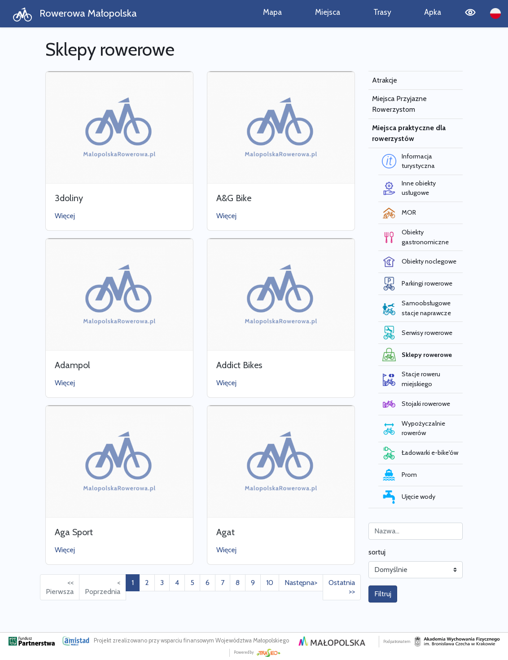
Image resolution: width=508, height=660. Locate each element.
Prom (399, 475)
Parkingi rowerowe (417, 284)
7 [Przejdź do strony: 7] (222, 582)
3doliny (69, 198)
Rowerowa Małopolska (75, 14)
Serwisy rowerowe (417, 333)
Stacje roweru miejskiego (411, 379)
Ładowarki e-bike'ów (420, 453)
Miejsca (327, 12)
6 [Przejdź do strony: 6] (208, 582)
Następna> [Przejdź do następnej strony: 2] (301, 582)
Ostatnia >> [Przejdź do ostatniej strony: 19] (341, 587)
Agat (225, 532)
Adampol (72, 365)
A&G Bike (233, 198)
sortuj (376, 552)
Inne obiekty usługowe (409, 188)
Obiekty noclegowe (419, 262)
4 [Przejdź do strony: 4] (177, 582)
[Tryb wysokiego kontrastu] (470, 14)
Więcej (65, 215)
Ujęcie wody (408, 497)
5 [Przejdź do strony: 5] (192, 582)
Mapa (272, 12)
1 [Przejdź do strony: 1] (132, 582)
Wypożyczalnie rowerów (413, 428)
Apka (432, 12)
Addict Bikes (239, 365)
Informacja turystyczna (408, 161)
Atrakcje (384, 80)
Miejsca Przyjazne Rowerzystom (399, 104)
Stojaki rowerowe (416, 404)
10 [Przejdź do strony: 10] (269, 582)
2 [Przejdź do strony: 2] (147, 582)
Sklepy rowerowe (417, 355)
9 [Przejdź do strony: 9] (253, 582)
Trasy (382, 12)
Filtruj (382, 594)
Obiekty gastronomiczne (415, 237)
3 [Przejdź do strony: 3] (162, 582)
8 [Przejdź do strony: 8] (238, 582)
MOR (399, 213)
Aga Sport (74, 532)
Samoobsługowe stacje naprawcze (416, 308)
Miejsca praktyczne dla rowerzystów (409, 133)
